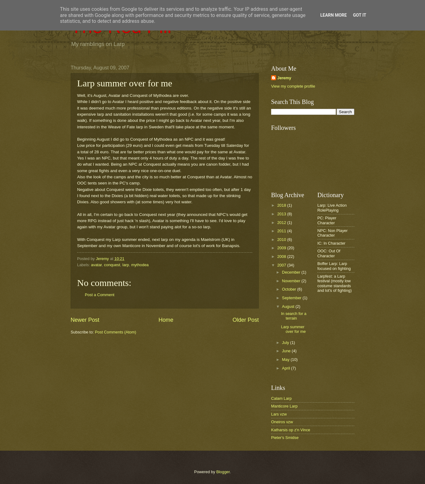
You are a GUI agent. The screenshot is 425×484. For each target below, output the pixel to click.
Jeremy (284, 78)
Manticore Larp (284, 406)
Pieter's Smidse (285, 437)
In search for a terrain (293, 316)
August (288, 306)
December (291, 272)
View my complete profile (293, 86)
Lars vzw (279, 414)
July (286, 342)
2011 (282, 231)
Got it (359, 15)
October (289, 289)
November (291, 281)
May (286, 359)
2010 (282, 239)
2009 (282, 248)
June (287, 351)
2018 (282, 205)
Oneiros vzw (282, 422)
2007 (282, 265)
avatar (96, 265)
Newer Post (85, 320)
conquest (112, 265)
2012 (282, 222)
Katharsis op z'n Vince (290, 430)
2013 (282, 214)
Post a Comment (99, 294)
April (286, 368)
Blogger (223, 472)
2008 (282, 256)
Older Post (246, 320)
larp (125, 265)
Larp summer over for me (293, 329)
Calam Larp (281, 398)
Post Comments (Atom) (115, 332)
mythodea (140, 265)
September (292, 298)
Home (166, 320)
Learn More (333, 15)
